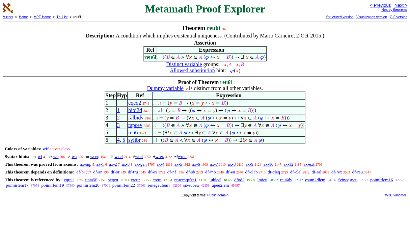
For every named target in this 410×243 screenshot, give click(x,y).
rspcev (135, 125)
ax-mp (85, 164)
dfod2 (239, 179)
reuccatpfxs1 (185, 179)
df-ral (316, 171)
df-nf (171, 171)
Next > (400, 5)
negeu (113, 179)
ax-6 (196, 164)
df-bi (80, 171)
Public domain (217, 195)
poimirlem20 (88, 185)
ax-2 (113, 164)
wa (74, 156)
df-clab (251, 171)
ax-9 (249, 164)
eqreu (69, 179)
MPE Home (42, 17)
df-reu (357, 171)
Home (23, 17)
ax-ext (308, 164)
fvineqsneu (347, 179)
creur (135, 179)
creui (157, 179)
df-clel (296, 171)
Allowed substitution (192, 70)
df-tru (133, 171)
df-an (97, 171)
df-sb (190, 171)
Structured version (339, 17)
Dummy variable (165, 88)
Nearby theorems (394, 9)
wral (139, 156)
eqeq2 (134, 103)
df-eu (230, 171)
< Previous (380, 5)
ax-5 (178, 164)
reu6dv (286, 179)
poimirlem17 (17, 185)
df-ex (152, 171)
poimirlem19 (52, 185)
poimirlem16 (381, 179)
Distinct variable (184, 64)
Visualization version (371, 17)
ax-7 (214, 164)
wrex (159, 156)
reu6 (133, 132)
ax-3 (126, 164)
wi (40, 156)
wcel (118, 156)
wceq (94, 156)
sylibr (134, 140)
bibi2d (135, 110)
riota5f (91, 179)
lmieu (262, 179)
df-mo (210, 171)
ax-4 (160, 164)
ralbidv (135, 117)
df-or (115, 171)
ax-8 (232, 164)
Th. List (62, 17)
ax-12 (288, 164)
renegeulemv (159, 185)
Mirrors (8, 17)
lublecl (215, 179)
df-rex (336, 171)
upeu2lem (220, 185)
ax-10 (269, 164)
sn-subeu (191, 185)
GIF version (398, 17)
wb (56, 156)
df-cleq (274, 171)
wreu (182, 156)
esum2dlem (315, 179)
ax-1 (100, 164)
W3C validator (395, 195)
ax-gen (140, 164)
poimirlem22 (123, 185)
